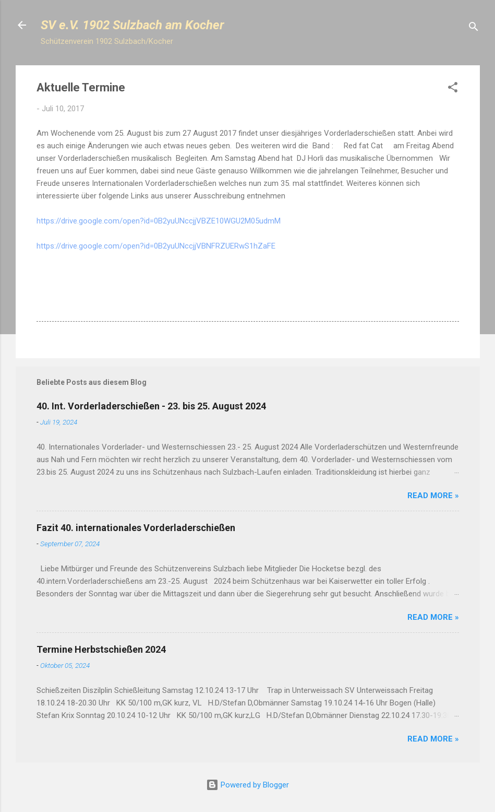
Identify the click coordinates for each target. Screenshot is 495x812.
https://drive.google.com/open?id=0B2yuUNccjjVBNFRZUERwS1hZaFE (156, 246)
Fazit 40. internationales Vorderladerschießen (136, 527)
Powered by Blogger (247, 785)
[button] (452, 89)
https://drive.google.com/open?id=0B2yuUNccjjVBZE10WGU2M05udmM (159, 221)
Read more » (433, 495)
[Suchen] (473, 28)
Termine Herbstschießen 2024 (101, 649)
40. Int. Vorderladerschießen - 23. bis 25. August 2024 (151, 406)
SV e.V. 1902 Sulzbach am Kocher (132, 25)
